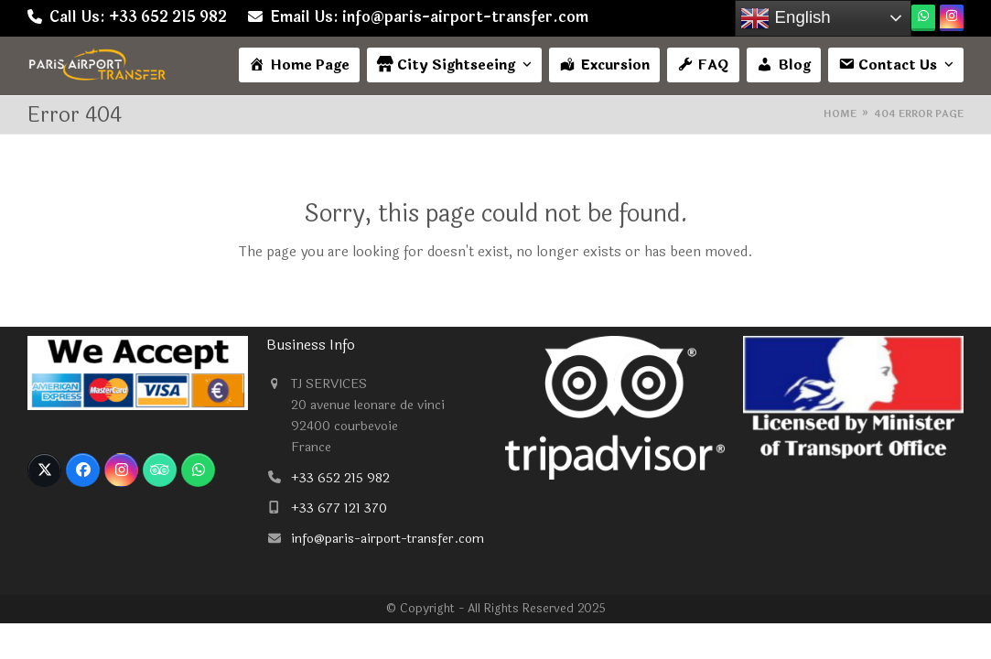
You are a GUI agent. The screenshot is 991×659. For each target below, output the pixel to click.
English (785, 18)
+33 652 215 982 (340, 478)
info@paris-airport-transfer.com (387, 538)
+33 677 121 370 (339, 508)
